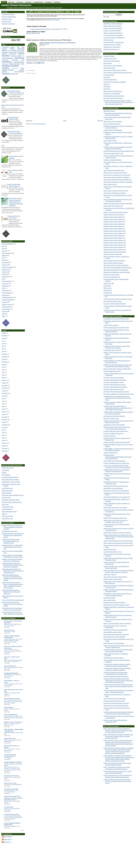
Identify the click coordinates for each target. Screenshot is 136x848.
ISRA (23, 47)
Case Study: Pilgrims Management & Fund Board (116, 391)
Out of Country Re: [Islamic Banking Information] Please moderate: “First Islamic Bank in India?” (13, 702)
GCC (18, 47)
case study (13, 52)
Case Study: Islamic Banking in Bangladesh (114, 380)
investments (7, 62)
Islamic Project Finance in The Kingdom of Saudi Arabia (117, 203)
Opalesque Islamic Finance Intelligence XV (114, 247)
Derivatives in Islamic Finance (111, 418)
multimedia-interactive (14, 63)
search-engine (15, 68)
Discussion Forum (6, 21)
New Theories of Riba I (109, 597)
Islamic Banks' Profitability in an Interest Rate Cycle (116, 497)
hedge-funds (5, 59)
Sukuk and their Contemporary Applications (114, 82)
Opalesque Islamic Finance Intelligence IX (114, 224)
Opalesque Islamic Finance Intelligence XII (114, 240)
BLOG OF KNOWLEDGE (10, 714)
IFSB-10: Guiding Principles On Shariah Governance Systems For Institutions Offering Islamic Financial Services (117, 781)
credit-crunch (12, 53)
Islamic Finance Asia (7, 488)
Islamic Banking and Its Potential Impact (113, 170)
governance (19, 58)
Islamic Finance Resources (16, 5)
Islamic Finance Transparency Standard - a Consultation (118, 182)
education (6, 56)
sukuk (12, 73)
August (3, 338)
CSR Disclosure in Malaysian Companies (114, 416)
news (22, 64)
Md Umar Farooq (6, 497)
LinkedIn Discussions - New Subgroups (113, 42)
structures (6, 73)
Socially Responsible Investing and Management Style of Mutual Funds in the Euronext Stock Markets (12, 565)
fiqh (23, 55)
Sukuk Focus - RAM (108, 283)
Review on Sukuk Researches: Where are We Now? (117, 623)
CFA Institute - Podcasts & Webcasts (113, 23)
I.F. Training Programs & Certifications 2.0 (114, 37)
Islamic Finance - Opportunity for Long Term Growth (116, 175)
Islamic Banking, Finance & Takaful (11, 481)
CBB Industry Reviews (109, 111)
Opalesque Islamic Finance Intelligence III (114, 219)
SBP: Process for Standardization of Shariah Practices (117, 267)
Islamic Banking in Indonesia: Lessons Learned (115, 486)
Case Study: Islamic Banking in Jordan (113, 382)
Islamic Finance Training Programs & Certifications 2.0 (117, 179)
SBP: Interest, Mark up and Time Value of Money (116, 265)
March (3, 351)
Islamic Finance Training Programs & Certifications (116, 177)
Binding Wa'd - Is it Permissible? (111, 93)
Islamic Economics (17, 48)
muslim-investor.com (7, 509)
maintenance (5, 63)
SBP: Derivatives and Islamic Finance (113, 263)
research (5, 68)
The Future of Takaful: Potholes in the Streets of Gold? (117, 299)
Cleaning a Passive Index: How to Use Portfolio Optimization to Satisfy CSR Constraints (12, 527)
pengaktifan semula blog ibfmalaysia (13, 784)
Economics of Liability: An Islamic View (113, 433)
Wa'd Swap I (106, 84)
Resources (49, 11)
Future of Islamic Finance (110, 140)
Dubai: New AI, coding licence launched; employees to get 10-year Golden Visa (13, 651)
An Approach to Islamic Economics (112, 350)
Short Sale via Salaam (109, 68)
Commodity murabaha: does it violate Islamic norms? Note (118, 394)
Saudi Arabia (20, 50)
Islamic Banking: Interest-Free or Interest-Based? (116, 490)
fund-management (7, 58)
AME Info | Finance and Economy (13, 722)
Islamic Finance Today (10, 783)
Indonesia (4, 48)
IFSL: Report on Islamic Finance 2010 (113, 153)
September (5, 335)
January (4, 382)
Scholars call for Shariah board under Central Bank (116, 272)
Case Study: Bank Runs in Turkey (112, 371)
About (31, 11)
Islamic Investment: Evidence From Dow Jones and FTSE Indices (48, 40)
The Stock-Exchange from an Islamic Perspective (116, 703)
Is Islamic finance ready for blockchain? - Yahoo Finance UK (46, 29)
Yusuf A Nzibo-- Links (7, 518)
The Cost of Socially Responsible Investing (13, 600)
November (4, 356)
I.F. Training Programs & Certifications (113, 35)
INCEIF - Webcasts (108, 40)
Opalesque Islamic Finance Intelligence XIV (114, 245)
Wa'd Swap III (107, 89)
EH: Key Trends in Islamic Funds (111, 123)
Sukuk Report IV (107, 292)
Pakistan (14, 50)
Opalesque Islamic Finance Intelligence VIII (114, 233)
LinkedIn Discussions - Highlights (112, 44)
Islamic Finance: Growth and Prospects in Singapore (117, 532)
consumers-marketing (7, 267)
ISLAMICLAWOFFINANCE (11, 673)
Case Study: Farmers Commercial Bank (113, 377)
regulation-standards (10, 66)
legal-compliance (19, 62)
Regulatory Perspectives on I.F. (111, 49)
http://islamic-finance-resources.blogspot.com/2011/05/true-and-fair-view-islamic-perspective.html (117, 456)
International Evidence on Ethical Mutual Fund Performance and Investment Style (12, 547)
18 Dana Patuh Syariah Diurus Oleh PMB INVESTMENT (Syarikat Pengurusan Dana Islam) (13, 641)
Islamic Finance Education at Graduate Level (115, 518)
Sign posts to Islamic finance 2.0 (111, 277)
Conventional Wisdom (8, 47)
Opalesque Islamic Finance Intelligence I (114, 214)
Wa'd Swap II (106, 86)
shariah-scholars (6, 306)
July (3, 340)
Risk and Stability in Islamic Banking (112, 632)
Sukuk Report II (107, 288)
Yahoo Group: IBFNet (7, 516)
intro (23, 60)
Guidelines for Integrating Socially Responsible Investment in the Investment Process (10, 541)
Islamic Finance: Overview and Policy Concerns (115, 190)
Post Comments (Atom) (39, 123)
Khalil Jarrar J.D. (6, 842)
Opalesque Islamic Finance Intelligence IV (114, 221)
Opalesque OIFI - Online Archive (111, 47)
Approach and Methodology (9, 16)
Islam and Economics (10, 666)
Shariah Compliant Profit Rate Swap (112, 91)
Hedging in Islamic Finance (110, 452)
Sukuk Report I (107, 285)
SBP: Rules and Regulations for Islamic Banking (115, 270)
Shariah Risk (106, 77)
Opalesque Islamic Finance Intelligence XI (114, 238)
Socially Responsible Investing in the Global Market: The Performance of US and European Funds (13, 570)
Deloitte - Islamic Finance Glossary (112, 26)
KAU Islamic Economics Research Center (12, 495)
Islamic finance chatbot (9, 631)
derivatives (21, 53)
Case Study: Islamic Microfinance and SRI (114, 384)
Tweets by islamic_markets (33, 33)
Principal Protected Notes (110, 79)
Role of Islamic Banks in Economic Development (116, 634)
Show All (22, 830)
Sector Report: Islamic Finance (111, 274)
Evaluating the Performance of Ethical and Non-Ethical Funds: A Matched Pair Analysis (13, 535)
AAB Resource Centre (7, 467)
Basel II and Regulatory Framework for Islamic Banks (117, 368)
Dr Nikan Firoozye (7, 839)
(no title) (2, 145)
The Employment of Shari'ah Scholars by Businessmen (117, 72)
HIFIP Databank (6, 474)
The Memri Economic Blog (11, 814)
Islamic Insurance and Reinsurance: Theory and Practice (118, 543)
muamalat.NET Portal (7, 506)
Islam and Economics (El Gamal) (10, 479)
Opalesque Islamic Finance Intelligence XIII (114, 242)
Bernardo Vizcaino (7, 836)
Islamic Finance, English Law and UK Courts (115, 70)
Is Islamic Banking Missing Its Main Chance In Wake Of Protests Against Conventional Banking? (13, 817)
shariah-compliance (8, 70)
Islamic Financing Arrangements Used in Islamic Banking (118, 540)
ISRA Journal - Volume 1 (109, 574)
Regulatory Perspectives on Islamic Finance (114, 252)
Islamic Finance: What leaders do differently (114, 193)
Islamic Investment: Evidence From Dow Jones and (53, 42)
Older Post (100, 120)
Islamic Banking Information (12, 698)
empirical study (16, 56)
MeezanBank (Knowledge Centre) (10, 499)
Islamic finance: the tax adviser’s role (113, 205)
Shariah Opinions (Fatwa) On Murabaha (113, 643)
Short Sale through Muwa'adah (111, 61)
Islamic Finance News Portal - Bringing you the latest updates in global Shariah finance (13, 798)
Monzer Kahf (5, 504)
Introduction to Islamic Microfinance (112, 159)
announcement (6, 52)
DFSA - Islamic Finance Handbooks (112, 121)
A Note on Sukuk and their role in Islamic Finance (116, 327)
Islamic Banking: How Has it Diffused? (113, 488)
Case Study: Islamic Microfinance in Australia (115, 387)
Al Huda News (5, 470)
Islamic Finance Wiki (7, 490)
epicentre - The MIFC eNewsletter (112, 30)
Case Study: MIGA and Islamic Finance (113, 389)
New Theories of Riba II (109, 600)
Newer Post (29, 120)
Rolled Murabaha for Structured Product (113, 95)
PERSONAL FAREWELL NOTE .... (12, 826)
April (3, 348)
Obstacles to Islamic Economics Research (114, 602)
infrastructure (15, 59)
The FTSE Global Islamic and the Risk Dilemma (115, 676)
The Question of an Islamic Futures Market (114, 698)
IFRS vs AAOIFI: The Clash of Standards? (114, 460)
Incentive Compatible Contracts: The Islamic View (116, 463)
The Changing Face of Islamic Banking (113, 657)
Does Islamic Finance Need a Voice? (113, 98)
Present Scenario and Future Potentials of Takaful (116, 604)
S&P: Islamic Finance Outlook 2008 (112, 254)
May (3, 346)
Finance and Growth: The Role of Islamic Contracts (116, 442)
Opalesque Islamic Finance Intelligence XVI (114, 249)
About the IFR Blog (7, 19)
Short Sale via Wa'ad (108, 56)
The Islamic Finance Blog (11, 789)
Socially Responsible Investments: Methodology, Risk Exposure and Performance (11, 591)
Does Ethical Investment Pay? (9, 531)
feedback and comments (52, 19)
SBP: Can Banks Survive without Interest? (114, 260)
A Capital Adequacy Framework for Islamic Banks (116, 318)
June (3, 343)
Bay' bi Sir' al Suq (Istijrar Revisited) (112, 65)
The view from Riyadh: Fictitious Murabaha (114, 303)
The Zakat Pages (8, 807)
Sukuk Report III (107, 290)
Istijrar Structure (107, 63)
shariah (22, 68)
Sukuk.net (4, 513)
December (4, 354)
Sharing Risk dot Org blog (11, 775)
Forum (68, 11)
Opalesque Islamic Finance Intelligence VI (114, 228)
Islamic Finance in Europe (110, 184)
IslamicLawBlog (8, 707)
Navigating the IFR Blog (8, 14)
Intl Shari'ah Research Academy (10, 477)
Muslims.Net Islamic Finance (9, 511)
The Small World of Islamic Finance (112, 301)
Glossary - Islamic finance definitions (113, 33)
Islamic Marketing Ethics (109, 549)
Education (58, 11)
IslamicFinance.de (6, 492)
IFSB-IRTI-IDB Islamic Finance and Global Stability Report (118, 151)
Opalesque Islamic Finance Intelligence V (114, 226)
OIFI (9, 50)
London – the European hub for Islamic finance (115, 212)
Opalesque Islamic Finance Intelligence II (114, 217)
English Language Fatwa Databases (112, 28)
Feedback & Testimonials (8, 23)
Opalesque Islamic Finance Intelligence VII (114, 231)
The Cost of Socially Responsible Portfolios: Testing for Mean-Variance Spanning (12, 604)
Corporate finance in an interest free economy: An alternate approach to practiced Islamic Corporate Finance (117, 398)
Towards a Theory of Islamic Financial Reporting (115, 705)
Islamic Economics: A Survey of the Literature (115, 172)
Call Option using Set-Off (109, 58)
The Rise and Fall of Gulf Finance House (114, 701)
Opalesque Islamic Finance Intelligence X (114, 235)
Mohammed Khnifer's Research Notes (12, 502)
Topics (77, 11)
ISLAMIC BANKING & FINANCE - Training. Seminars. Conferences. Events (13, 764)
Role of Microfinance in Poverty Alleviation (114, 636)
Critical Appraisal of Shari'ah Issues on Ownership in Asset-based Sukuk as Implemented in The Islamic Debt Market (15, 202)
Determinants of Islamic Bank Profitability (114, 424)
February (4, 380)
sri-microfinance (19, 71)
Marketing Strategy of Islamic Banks (112, 579)
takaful (16, 73)
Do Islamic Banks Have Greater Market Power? (115, 431)
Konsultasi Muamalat (10, 754)
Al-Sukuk (4, 472)
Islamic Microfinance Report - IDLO (112, 551)
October (4, 333)
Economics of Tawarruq (109, 435)
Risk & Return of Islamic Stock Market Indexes (115, 629)
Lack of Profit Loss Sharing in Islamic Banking (115, 576)
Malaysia (4, 50)
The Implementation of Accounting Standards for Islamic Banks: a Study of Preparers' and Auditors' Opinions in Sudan (118, 686)
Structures (40, 11)
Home (64, 120)
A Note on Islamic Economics (111, 325)
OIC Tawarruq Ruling (108, 75)
